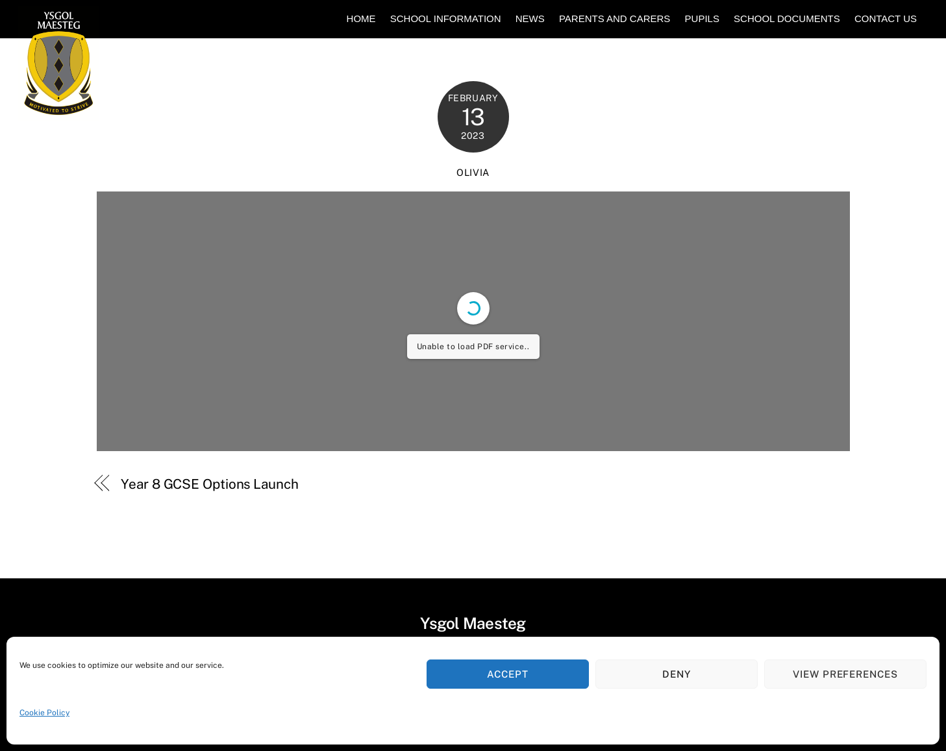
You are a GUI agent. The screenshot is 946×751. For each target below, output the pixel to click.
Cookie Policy (44, 712)
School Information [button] (445, 18)
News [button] (530, 18)
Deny (676, 674)
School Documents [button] (787, 18)
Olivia (473, 172)
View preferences (846, 674)
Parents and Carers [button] (614, 18)
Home (361, 18)
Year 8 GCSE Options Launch (209, 484)
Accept (508, 674)
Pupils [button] (702, 18)
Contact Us (885, 18)
